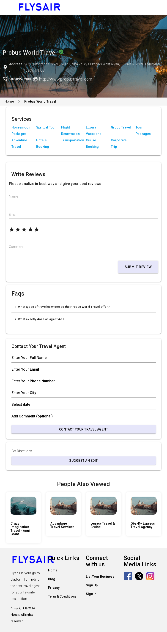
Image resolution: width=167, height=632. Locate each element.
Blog (51, 579)
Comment (16, 247)
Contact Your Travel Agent (83, 429)
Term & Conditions (62, 596)
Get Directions (21, 451)
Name (13, 196)
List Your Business (100, 576)
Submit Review (138, 267)
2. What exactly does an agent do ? (40, 319)
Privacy (54, 588)
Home (9, 101)
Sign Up (92, 585)
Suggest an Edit (83, 460)
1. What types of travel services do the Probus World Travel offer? (62, 306)
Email (13, 214)
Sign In (91, 594)
